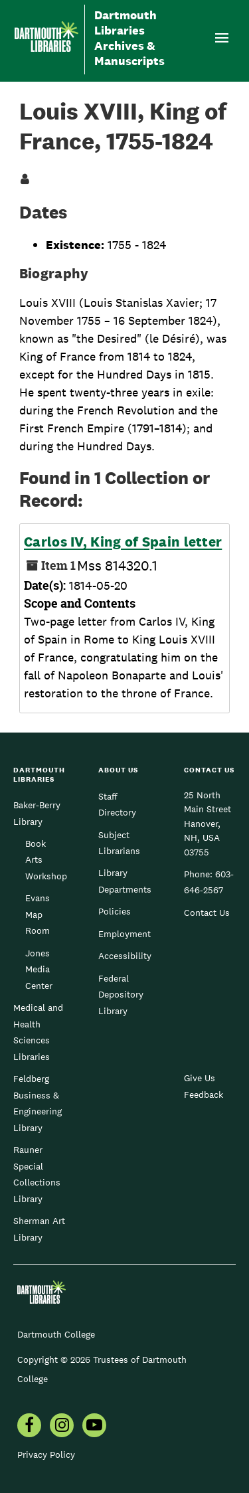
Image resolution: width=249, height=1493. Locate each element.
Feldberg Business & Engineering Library (37, 1103)
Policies (114, 911)
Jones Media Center (38, 969)
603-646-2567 (209, 882)
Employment (124, 934)
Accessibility (124, 956)
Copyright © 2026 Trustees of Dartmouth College (102, 1369)
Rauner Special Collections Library (36, 1174)
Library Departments (124, 881)
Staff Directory (117, 804)
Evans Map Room (37, 914)
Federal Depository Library (120, 994)
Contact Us (207, 913)
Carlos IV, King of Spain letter (123, 542)
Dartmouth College (56, 1334)
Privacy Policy (46, 1454)
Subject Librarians (119, 843)
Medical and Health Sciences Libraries (38, 1032)
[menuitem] (29, 1426)
